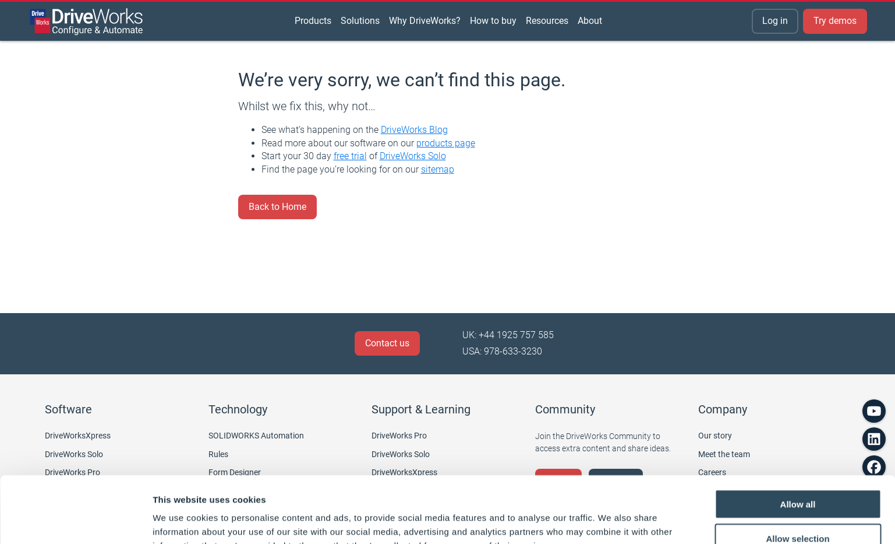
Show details (611, 521)
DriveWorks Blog (414, 129)
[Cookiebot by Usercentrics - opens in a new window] (75, 521)
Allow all (798, 442)
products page (445, 143)
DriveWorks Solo (413, 156)
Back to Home (277, 206)
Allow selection (797, 476)
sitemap (437, 169)
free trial (350, 156)
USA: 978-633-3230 (502, 351)
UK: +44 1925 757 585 (508, 335)
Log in (775, 20)
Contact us (387, 343)
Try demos (835, 20)
